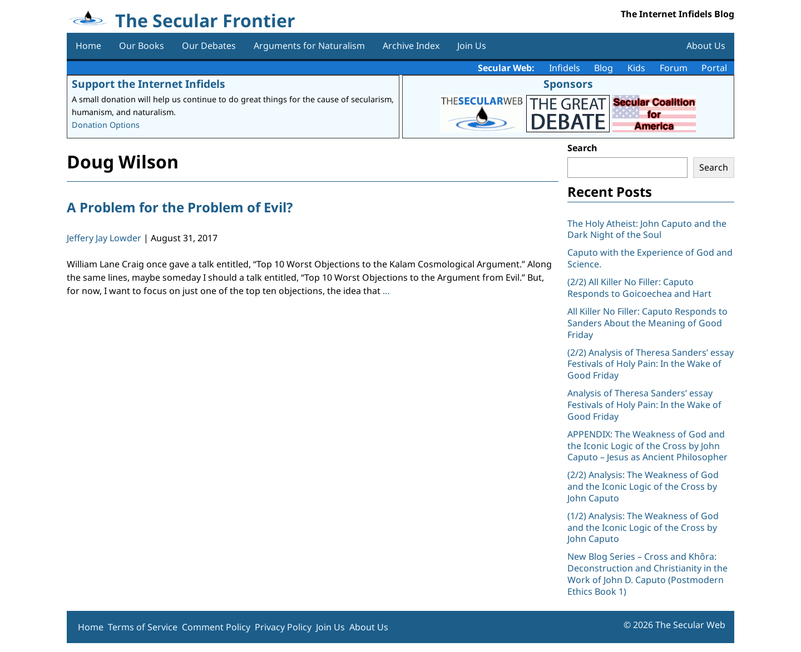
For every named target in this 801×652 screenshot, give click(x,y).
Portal (714, 68)
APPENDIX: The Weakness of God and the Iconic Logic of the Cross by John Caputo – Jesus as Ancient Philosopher (647, 446)
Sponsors (568, 83)
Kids (636, 68)
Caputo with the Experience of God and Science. (650, 258)
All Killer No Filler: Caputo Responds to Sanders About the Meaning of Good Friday (647, 323)
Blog (603, 68)
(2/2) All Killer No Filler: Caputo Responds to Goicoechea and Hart (639, 288)
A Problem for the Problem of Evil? (180, 207)
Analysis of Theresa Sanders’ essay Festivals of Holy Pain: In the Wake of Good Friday (644, 404)
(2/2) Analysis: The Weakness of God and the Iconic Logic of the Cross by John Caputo (643, 486)
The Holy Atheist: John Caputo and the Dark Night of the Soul (646, 229)
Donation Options (106, 125)
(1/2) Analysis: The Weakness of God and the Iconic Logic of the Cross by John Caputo (643, 527)
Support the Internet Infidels (148, 83)
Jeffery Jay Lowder (104, 238)
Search (582, 148)
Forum (674, 68)
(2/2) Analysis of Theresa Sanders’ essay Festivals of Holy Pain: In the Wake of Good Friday (650, 364)
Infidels (564, 68)
